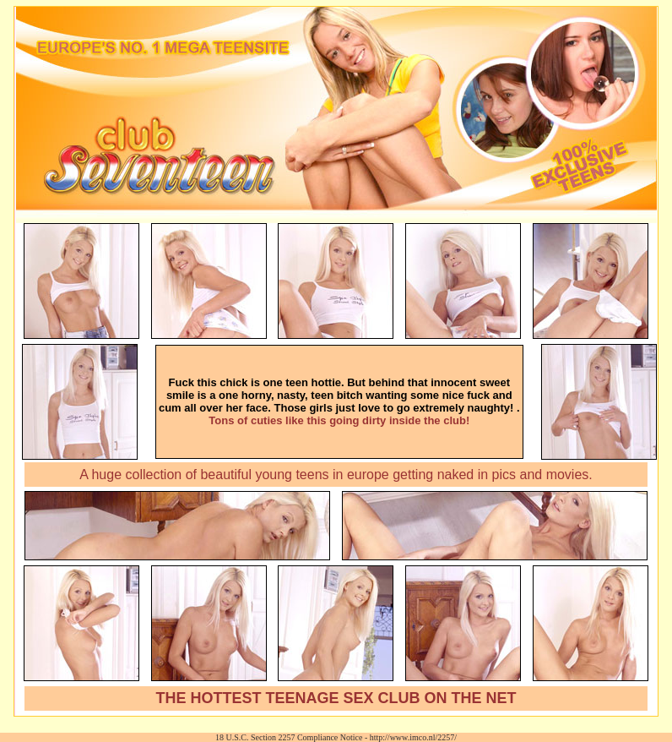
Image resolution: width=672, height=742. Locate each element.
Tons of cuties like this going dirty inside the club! (339, 420)
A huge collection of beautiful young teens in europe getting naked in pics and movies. (336, 474)
